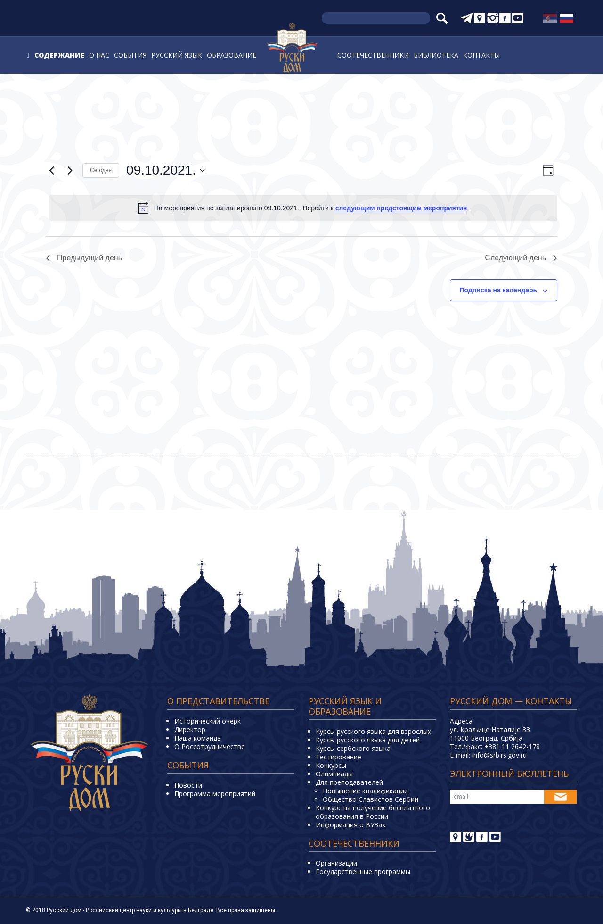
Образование (231, 54)
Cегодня (101, 170)
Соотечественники (373, 54)
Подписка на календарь (499, 290)
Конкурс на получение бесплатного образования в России (373, 812)
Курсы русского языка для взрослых (373, 731)
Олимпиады (334, 773)
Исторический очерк (207, 720)
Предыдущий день (84, 258)
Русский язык (176, 54)
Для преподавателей (349, 782)
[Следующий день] (69, 170)
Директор (189, 729)
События (130, 54)
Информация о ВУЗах (350, 824)
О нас (99, 54)
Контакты (481, 54)
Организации (336, 862)
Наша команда (197, 737)
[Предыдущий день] (51, 170)
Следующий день (521, 258)
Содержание (59, 54)
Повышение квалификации (365, 790)
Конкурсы (331, 765)
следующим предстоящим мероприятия (401, 208)
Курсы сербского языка (353, 748)
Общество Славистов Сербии (370, 799)
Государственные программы (363, 871)
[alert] (303, 208)
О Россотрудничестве (209, 746)
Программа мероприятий (214, 793)
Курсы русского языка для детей (368, 739)
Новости (188, 785)
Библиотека (436, 54)
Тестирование (338, 756)
